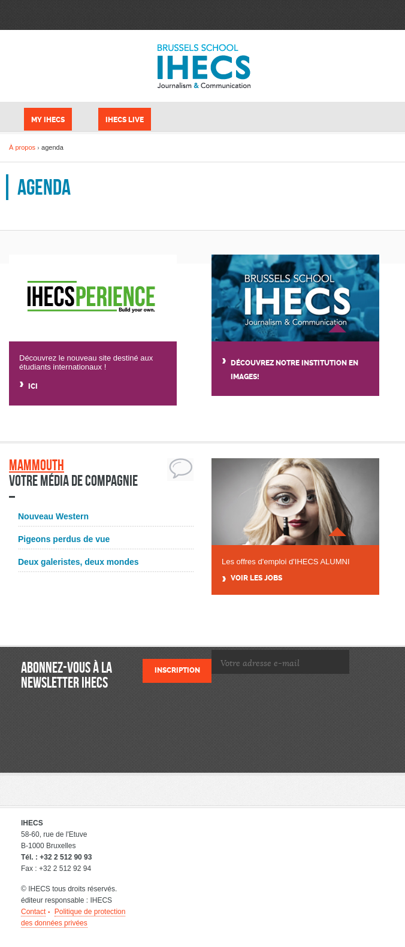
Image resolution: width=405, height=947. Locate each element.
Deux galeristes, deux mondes (78, 562)
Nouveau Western (53, 516)
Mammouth (36, 465)
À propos (22, 147)
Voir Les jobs (256, 578)
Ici (33, 386)
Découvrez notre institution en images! (294, 370)
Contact (33, 911)
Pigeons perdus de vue (64, 539)
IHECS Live (124, 120)
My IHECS (48, 120)
